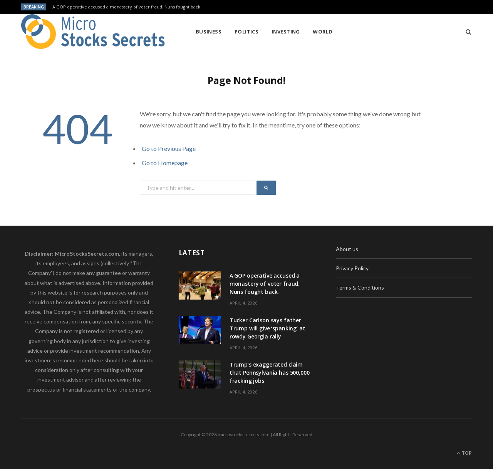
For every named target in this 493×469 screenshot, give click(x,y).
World (322, 31)
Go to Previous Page (169, 148)
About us (347, 249)
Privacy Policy (352, 268)
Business (209, 31)
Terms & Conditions (360, 287)
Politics (247, 31)
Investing (286, 31)
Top (464, 453)
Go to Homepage (165, 162)
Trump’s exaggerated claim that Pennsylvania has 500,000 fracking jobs (270, 372)
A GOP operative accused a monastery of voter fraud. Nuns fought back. (126, 7)
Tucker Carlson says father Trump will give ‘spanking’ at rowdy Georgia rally (267, 328)
